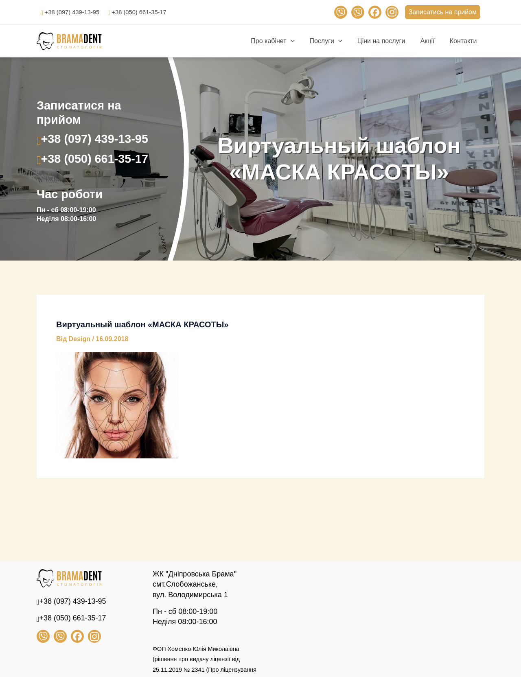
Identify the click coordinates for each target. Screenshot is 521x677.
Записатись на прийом (443, 12)
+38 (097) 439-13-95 (74, 12)
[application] (300, 41)
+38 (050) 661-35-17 (146, 12)
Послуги (333, 41)
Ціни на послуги (386, 40)
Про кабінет (282, 41)
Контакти (464, 40)
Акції (431, 40)
